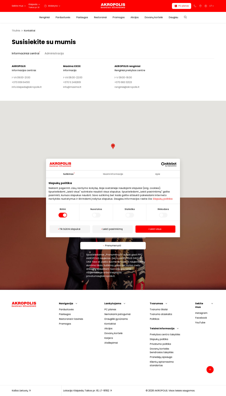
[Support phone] (195, 5)
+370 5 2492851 (72, 82)
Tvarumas (156, 303)
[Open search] (185, 17)
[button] (113, 146)
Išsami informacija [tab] (113, 174)
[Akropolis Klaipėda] (113, 6)
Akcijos (135, 17)
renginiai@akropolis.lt (127, 87)
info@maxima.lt (72, 87)
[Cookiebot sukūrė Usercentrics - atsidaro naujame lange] (165, 164)
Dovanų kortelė (154, 17)
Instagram (201, 313)
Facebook (201, 317)
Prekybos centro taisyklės (165, 334)
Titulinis (16, 30)
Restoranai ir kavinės (71, 319)
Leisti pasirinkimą (113, 229)
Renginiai (44, 17)
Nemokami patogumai (117, 314)
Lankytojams (112, 303)
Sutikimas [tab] (68, 174)
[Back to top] (210, 369)
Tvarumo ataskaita (161, 314)
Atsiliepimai (111, 342)
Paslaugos (82, 17)
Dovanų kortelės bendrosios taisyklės (161, 350)
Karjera (108, 338)
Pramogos (119, 17)
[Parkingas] (200, 5)
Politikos (154, 319)
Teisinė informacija (162, 328)
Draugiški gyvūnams (116, 319)
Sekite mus (199, 305)
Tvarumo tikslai (158, 309)
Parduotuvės (63, 17)
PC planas (110, 309)
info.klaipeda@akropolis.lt (27, 87)
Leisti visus (155, 229)
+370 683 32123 (123, 82)
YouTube (200, 322)
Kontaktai (29, 30)
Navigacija (66, 303)
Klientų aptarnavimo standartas (162, 363)
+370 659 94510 (21, 82)
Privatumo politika (160, 344)
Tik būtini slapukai (69, 229)
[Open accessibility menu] (205, 5)
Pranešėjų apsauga (161, 357)
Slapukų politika (162, 198)
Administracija (54, 53)
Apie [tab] (157, 174)
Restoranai (100, 17)
